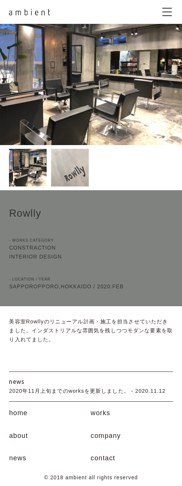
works (100, 413)
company (106, 435)
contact (103, 458)
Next (171, 84)
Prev (11, 84)
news (17, 458)
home (18, 413)
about (18, 435)
